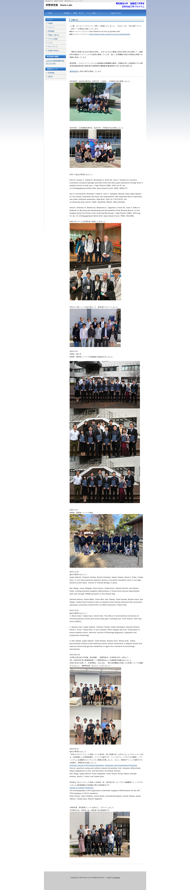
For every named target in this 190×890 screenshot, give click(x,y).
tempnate (116, 877)
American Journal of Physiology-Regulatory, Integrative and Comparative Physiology (103, 765)
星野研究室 (74, 71)
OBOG (50, 77)
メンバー (58, 13)
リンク (50, 43)
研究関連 (51, 73)
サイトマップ (103, 13)
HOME (49, 13)
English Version (116, 13)
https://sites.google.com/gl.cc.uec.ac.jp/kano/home (109, 34)
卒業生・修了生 (78, 13)
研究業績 (67, 13)
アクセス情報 (91, 13)
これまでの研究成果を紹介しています (55, 62)
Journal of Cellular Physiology (82, 788)
